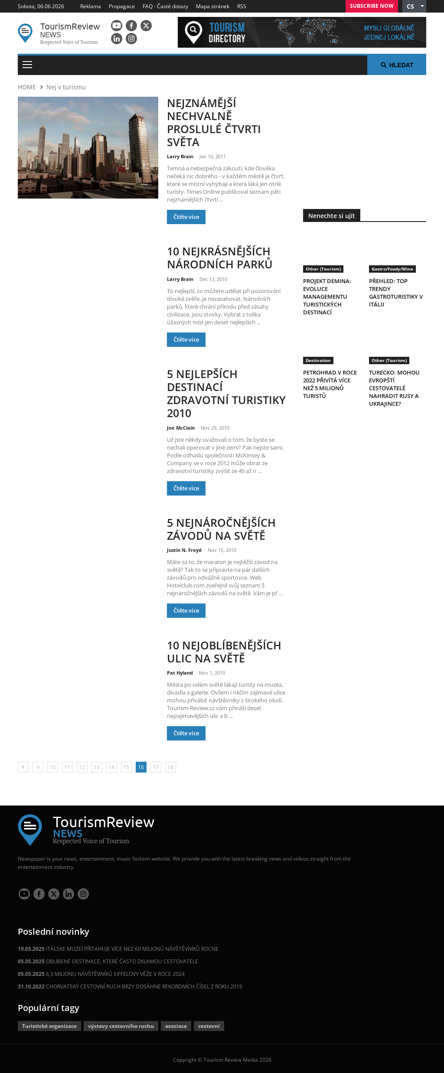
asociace (176, 1023)
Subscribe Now (372, 6)
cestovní (209, 1023)
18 (170, 764)
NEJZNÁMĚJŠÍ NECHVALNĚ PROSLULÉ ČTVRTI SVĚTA (214, 121)
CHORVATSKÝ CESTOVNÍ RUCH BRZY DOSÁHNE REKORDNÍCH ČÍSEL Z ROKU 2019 (130, 983)
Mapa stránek (212, 6)
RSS (241, 6)
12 (82, 764)
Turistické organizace (49, 1023)
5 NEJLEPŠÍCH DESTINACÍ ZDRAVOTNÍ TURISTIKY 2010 (226, 391)
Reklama (90, 6)
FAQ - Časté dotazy (165, 6)
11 (67, 764)
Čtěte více (186, 215)
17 (156, 764)
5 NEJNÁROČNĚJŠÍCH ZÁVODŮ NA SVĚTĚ (221, 525)
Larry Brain (181, 155)
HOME (27, 87)
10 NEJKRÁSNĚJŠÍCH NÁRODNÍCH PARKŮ (220, 256)
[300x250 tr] (365, 137)
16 (141, 764)
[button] (414, 6)
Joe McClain (181, 424)
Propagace (122, 6)
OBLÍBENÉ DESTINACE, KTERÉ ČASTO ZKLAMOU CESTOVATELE (108, 958)
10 (52, 764)
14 (111, 764)
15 (126, 764)
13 (97, 764)
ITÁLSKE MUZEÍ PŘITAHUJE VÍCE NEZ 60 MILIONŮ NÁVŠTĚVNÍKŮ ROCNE (118, 945)
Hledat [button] (397, 65)
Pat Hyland (180, 669)
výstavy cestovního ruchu (121, 1023)
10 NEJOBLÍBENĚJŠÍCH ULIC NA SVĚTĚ (224, 648)
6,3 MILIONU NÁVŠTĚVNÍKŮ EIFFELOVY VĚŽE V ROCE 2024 (101, 971)
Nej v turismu (66, 87)
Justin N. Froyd (185, 546)
